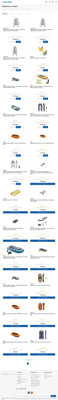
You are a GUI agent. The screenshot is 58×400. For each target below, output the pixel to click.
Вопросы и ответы (48, 376)
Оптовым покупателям (22, 379)
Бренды (18, 376)
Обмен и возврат (34, 377)
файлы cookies (26, 396)
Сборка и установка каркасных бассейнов (35, 381)
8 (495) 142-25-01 (22, 388)
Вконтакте (29, 393)
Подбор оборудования (35, 383)
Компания (19, 372)
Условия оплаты (34, 374)
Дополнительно (47, 372)
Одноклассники (32, 393)
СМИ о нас (19, 377)
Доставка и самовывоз (35, 376)
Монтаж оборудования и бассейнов (36, 385)
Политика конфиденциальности (21, 381)
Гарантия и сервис (35, 379)
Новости (46, 377)
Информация (34, 372)
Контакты (19, 383)
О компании (19, 374)
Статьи (45, 374)
